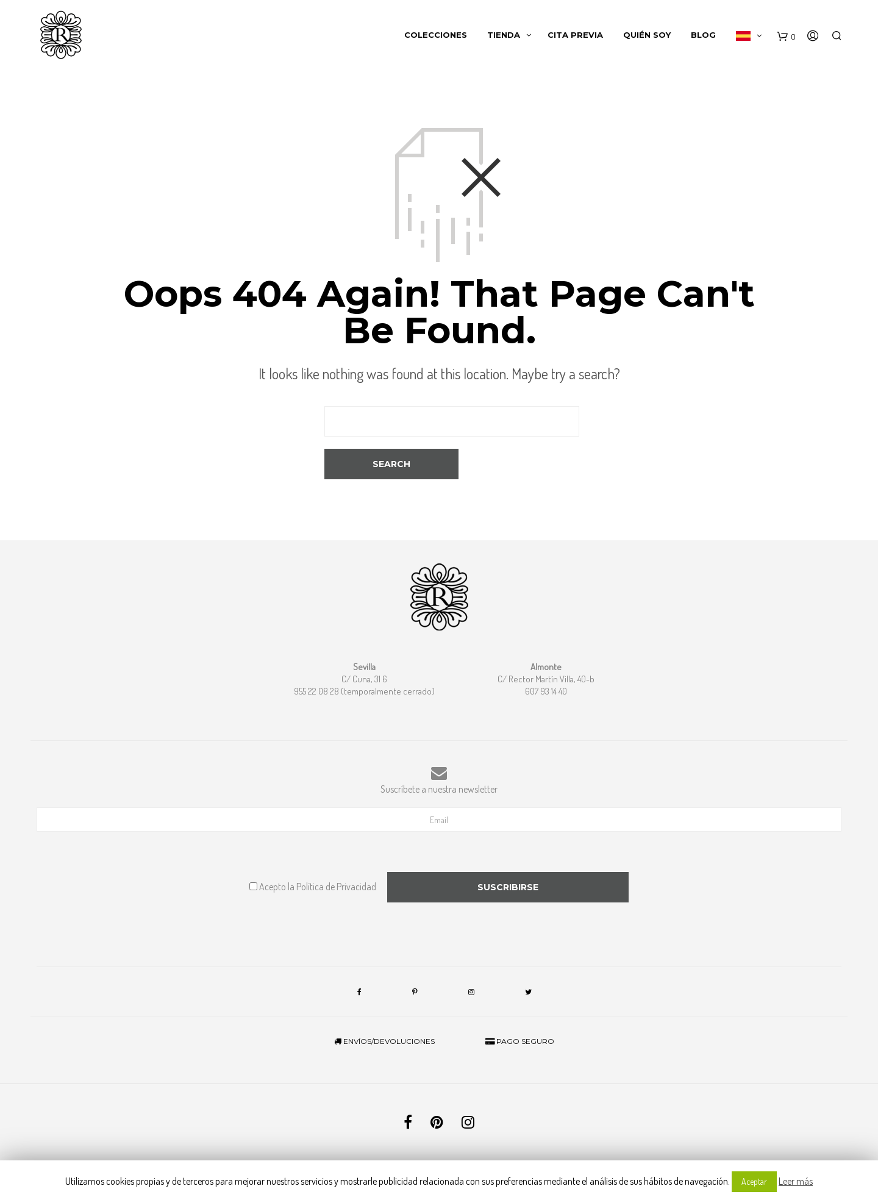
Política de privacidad (478, 1135)
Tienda (503, 36)
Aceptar (754, 1181)
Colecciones (435, 36)
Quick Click (504, 1147)
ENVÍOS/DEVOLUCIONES (384, 1010)
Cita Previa (575, 36)
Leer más (796, 1181)
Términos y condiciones (403, 1135)
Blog (703, 36)
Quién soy (647, 36)
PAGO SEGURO (519, 1010)
